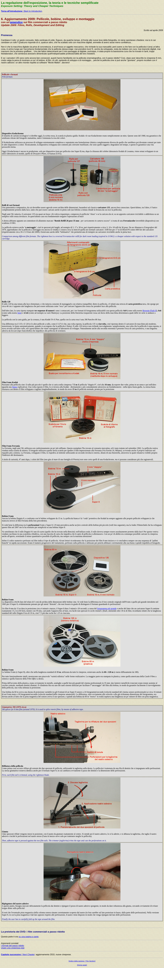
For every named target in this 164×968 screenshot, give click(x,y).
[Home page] (82, 965)
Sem (19, 313)
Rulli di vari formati (11, 205)
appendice (16, 22)
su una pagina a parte (29, 937)
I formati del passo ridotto (12, 946)
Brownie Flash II (149, 311)
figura (14, 387)
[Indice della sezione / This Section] (82, 961)
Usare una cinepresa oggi (12, 948)
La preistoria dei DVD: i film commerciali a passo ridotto (33, 931)
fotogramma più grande (106, 608)
